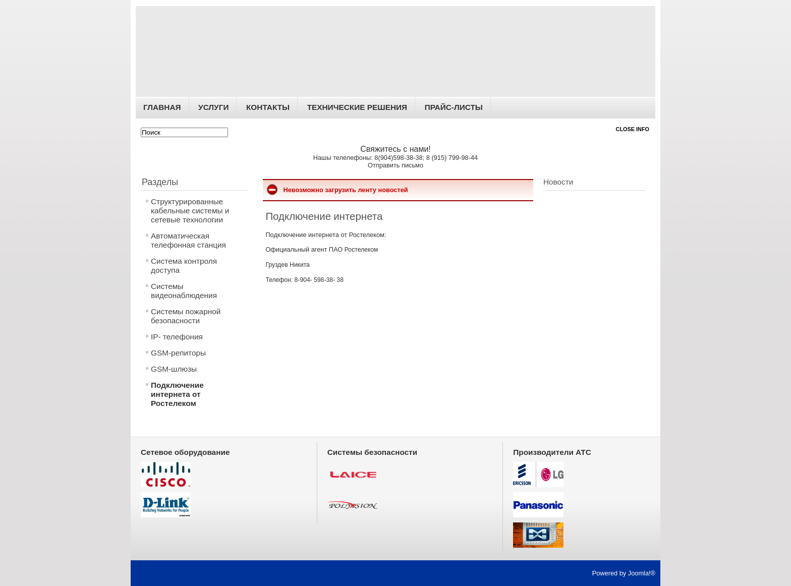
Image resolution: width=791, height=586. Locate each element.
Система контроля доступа (184, 265)
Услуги (213, 107)
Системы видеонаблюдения (184, 291)
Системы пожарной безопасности (185, 316)
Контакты (268, 107)
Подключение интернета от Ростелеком (177, 394)
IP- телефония (177, 336)
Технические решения (357, 107)
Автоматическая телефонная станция (188, 240)
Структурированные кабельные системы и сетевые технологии (190, 210)
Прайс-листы (454, 107)
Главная (162, 107)
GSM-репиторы (178, 352)
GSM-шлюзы (174, 369)
